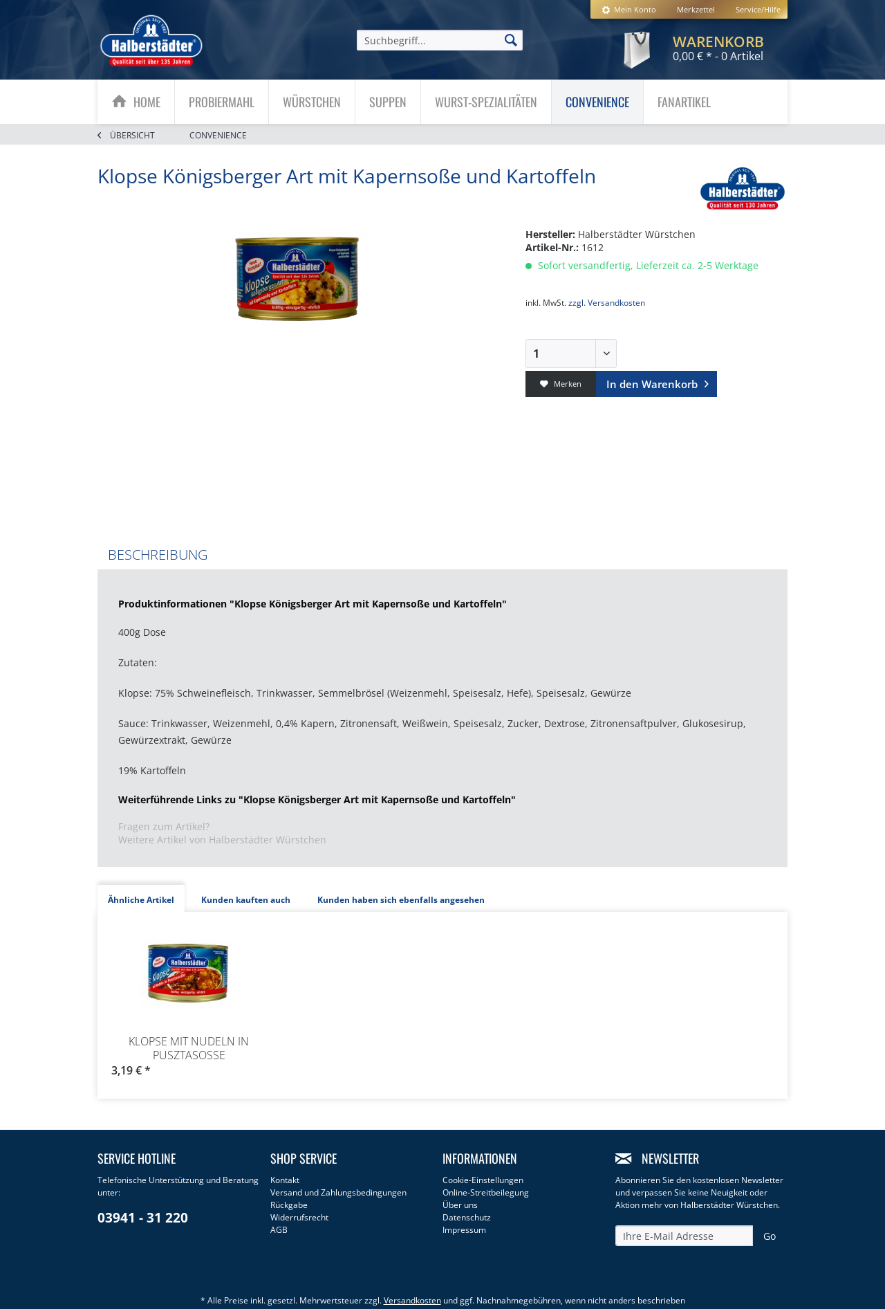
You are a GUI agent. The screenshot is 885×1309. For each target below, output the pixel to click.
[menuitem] (629, 9)
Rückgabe (289, 1205)
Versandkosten (412, 1300)
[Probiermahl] (221, 102)
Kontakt (284, 1180)
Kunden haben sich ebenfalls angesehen (401, 900)
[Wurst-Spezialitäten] (486, 102)
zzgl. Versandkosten (606, 303)
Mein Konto (629, 9)
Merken (560, 383)
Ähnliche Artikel (141, 900)
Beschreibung (157, 554)
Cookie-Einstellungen (482, 1180)
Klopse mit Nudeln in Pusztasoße (189, 1048)
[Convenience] (597, 102)
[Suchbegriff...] (440, 40)
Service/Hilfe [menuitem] (758, 9)
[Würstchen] (312, 102)
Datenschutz (466, 1217)
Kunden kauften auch (245, 900)
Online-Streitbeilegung (485, 1192)
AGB (279, 1230)
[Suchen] (511, 39)
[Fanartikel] (684, 102)
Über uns (460, 1205)
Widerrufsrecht (299, 1217)
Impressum (464, 1230)
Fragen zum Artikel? (163, 826)
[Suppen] (387, 102)
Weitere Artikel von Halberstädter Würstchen (222, 839)
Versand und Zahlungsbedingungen (338, 1192)
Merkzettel (696, 9)
